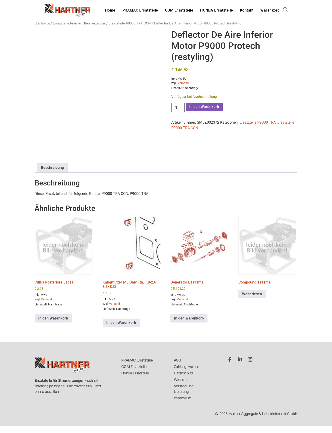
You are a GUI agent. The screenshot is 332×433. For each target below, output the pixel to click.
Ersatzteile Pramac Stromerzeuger (79, 23)
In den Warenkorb (204, 107)
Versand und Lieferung (183, 389)
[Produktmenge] (178, 107)
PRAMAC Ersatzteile (140, 10)
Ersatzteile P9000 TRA (258, 122)
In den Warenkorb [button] (53, 318)
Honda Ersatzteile (135, 373)
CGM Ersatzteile (179, 10)
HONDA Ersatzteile (216, 10)
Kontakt (247, 10)
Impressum (182, 398)
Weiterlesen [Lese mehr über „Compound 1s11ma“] (252, 294)
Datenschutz (183, 373)
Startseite (42, 23)
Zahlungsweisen (186, 366)
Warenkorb (270, 10)
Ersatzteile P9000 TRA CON (130, 23)
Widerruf (181, 379)
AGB (177, 360)
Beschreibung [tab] (52, 167)
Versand (183, 83)
